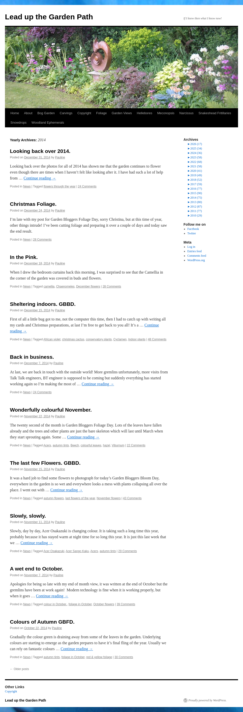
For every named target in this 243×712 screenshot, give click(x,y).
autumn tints (61, 445)
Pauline (60, 157)
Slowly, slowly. (28, 516)
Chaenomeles (65, 286)
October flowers (103, 604)
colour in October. (55, 604)
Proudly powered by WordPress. (207, 700)
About (28, 113)
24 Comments (87, 186)
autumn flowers (54, 498)
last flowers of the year (80, 498)
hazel (106, 445)
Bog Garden (46, 113)
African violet (52, 339)
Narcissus (186, 113)
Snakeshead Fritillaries (214, 113)
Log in (191, 247)
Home (14, 113)
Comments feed (196, 255)
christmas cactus (73, 339)
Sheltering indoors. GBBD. (43, 304)
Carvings (66, 113)
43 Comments (132, 498)
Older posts (19, 669)
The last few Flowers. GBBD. (45, 463)
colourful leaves (91, 445)
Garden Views (122, 113)
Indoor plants (136, 339)
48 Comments (157, 339)
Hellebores (144, 113)
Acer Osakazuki (53, 551)
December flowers (88, 286)
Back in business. (32, 357)
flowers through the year (60, 186)
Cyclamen (119, 339)
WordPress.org (196, 260)
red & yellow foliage (99, 657)
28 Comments (42, 239)
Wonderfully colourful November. (51, 410)
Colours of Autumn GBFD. (42, 622)
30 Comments (124, 657)
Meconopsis (165, 113)
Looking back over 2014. (40, 151)
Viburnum (118, 445)
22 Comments (136, 445)
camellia (49, 286)
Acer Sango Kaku (77, 551)
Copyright (84, 113)
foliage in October (79, 604)
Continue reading (40, 178)
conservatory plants (99, 339)
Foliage (101, 113)
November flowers (109, 498)
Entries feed (194, 251)
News (26, 186)
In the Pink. (24, 257)
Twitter (191, 233)
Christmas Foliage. (33, 204)
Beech (74, 445)
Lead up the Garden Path (49, 17)
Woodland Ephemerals (47, 122)
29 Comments (127, 551)
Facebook (193, 229)
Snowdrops (18, 122)
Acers (47, 445)
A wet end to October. (36, 568)
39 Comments (126, 604)
